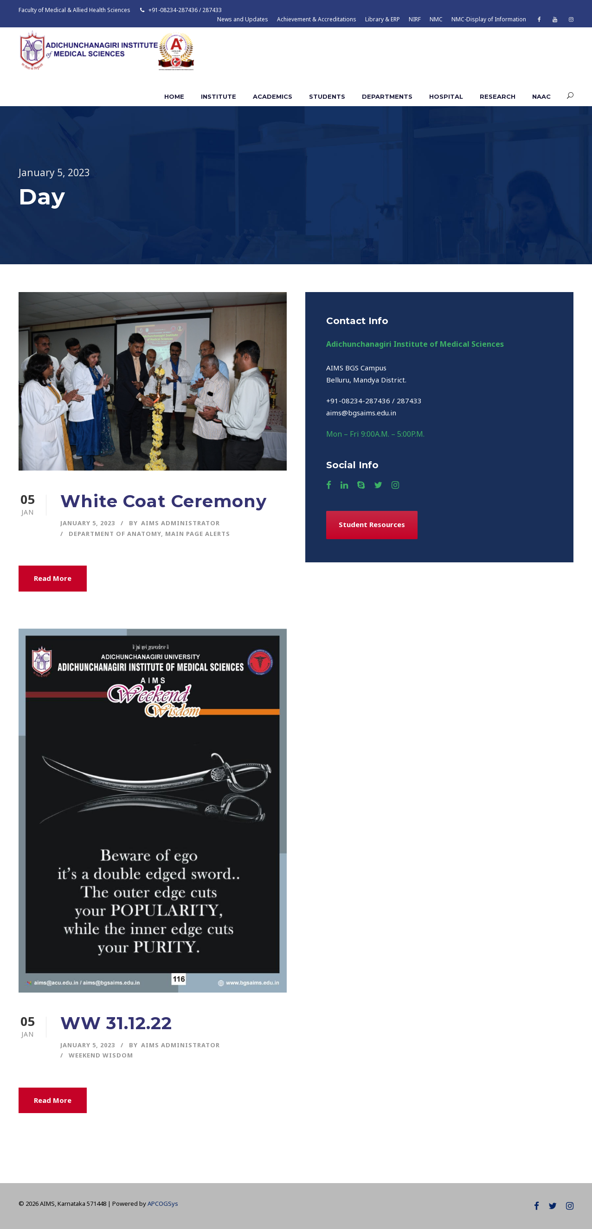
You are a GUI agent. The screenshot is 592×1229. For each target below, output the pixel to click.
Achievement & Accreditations (316, 19)
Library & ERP (382, 19)
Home (174, 96)
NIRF (415, 19)
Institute (218, 96)
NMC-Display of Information (488, 19)
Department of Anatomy (115, 533)
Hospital (446, 96)
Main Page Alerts (197, 533)
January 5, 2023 (87, 523)
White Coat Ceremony (163, 500)
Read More (52, 578)
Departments (387, 96)
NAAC (541, 96)
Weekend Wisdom (101, 1055)
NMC (436, 19)
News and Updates (242, 19)
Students (327, 96)
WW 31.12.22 (116, 1022)
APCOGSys (163, 1203)
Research (497, 96)
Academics (272, 96)
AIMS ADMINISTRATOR (180, 523)
